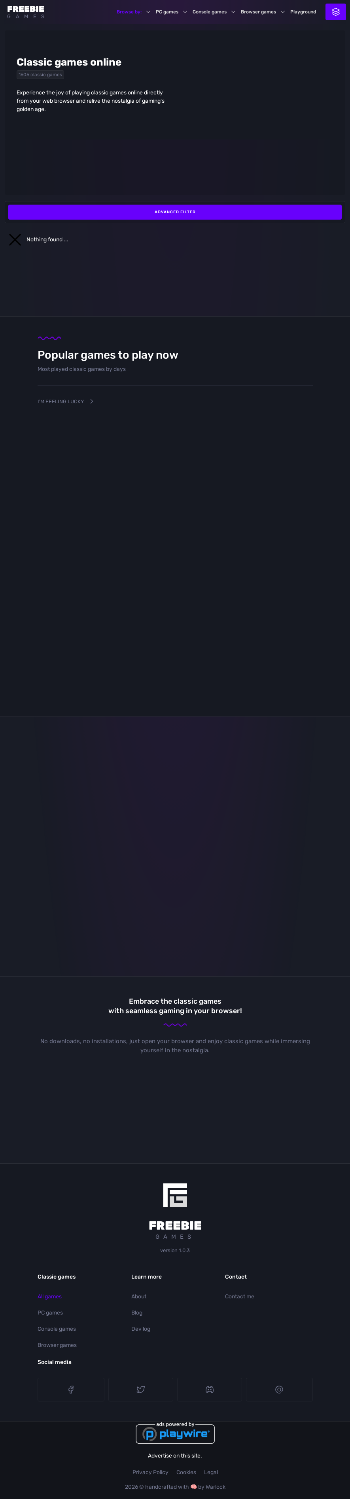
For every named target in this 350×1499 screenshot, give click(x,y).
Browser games (258, 12)
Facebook (71, 1389)
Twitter (141, 1389)
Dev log (140, 1329)
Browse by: (129, 12)
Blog (136, 1312)
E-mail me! (279, 1389)
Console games (210, 12)
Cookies (186, 1472)
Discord (209, 1389)
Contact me (239, 1296)
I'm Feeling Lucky (67, 401)
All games (50, 1296)
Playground (303, 12)
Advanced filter (175, 212)
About (138, 1296)
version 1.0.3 (175, 1250)
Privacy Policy (150, 1472)
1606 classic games (40, 74)
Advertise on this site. (175, 1455)
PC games (167, 12)
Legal (211, 1472)
